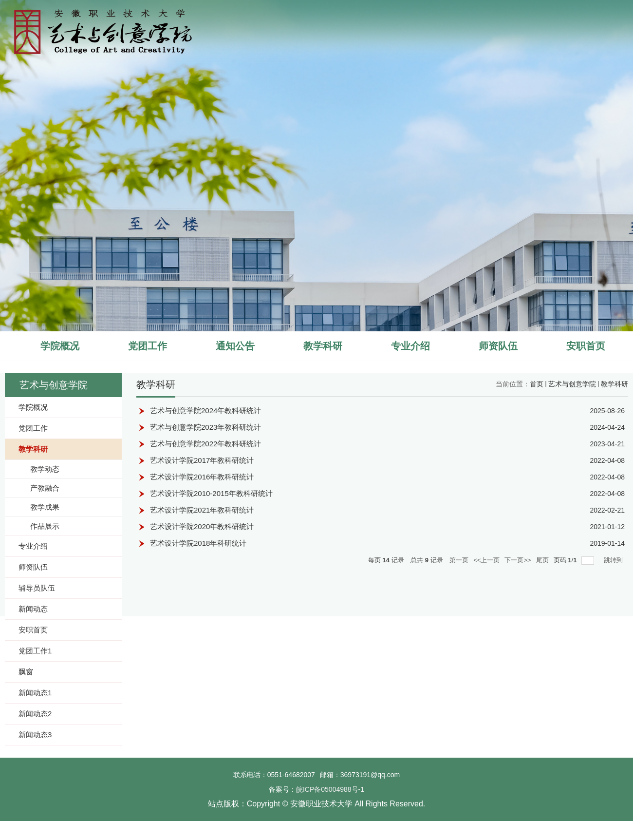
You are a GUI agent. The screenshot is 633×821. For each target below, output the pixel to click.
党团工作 (147, 346)
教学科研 (322, 346)
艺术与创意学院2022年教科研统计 (205, 443)
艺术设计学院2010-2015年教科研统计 (211, 493)
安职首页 (585, 346)
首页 (536, 384)
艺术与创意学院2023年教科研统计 (205, 427)
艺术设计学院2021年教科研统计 (202, 510)
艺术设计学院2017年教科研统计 (202, 460)
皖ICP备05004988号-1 (330, 789)
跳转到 (614, 560)
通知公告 (235, 346)
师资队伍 (498, 346)
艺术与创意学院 (572, 384)
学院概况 (59, 346)
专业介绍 (410, 346)
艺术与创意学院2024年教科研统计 (205, 410)
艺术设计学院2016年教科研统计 (202, 477)
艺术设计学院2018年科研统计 (198, 543)
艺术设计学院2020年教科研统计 (202, 526)
